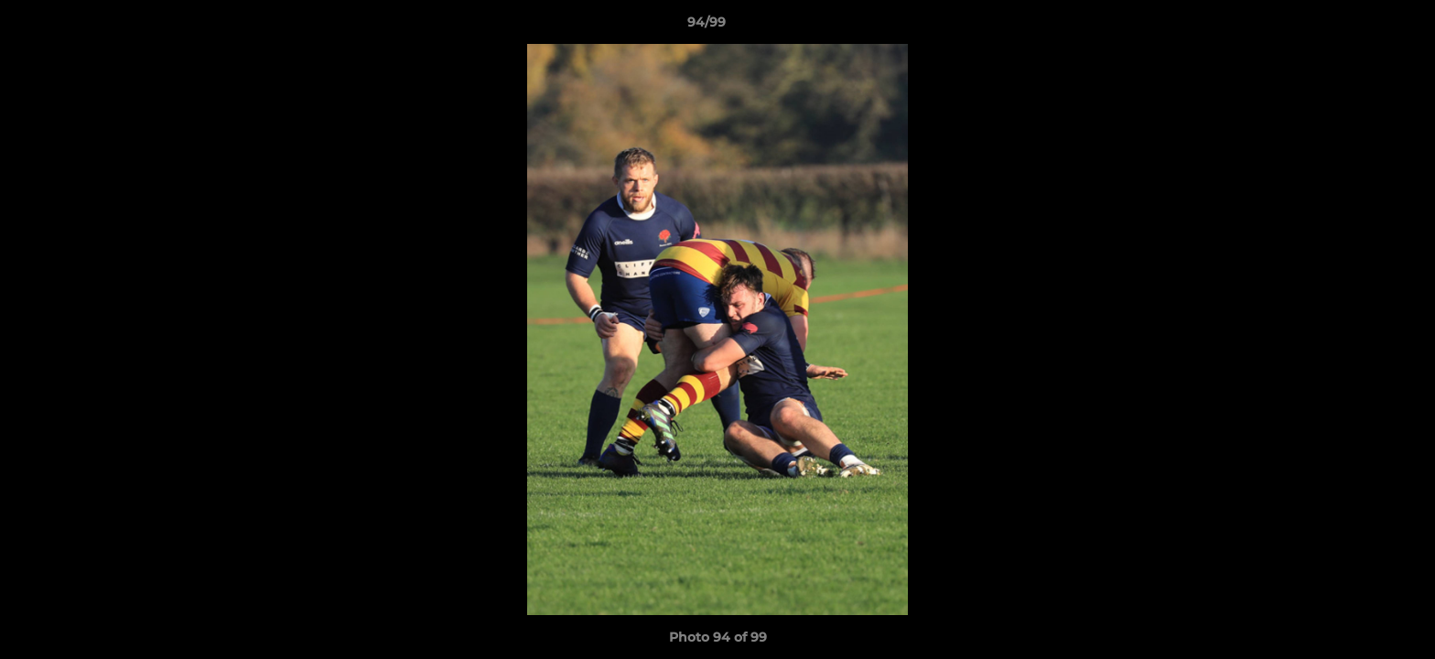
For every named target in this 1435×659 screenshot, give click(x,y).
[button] (1358, 26)
